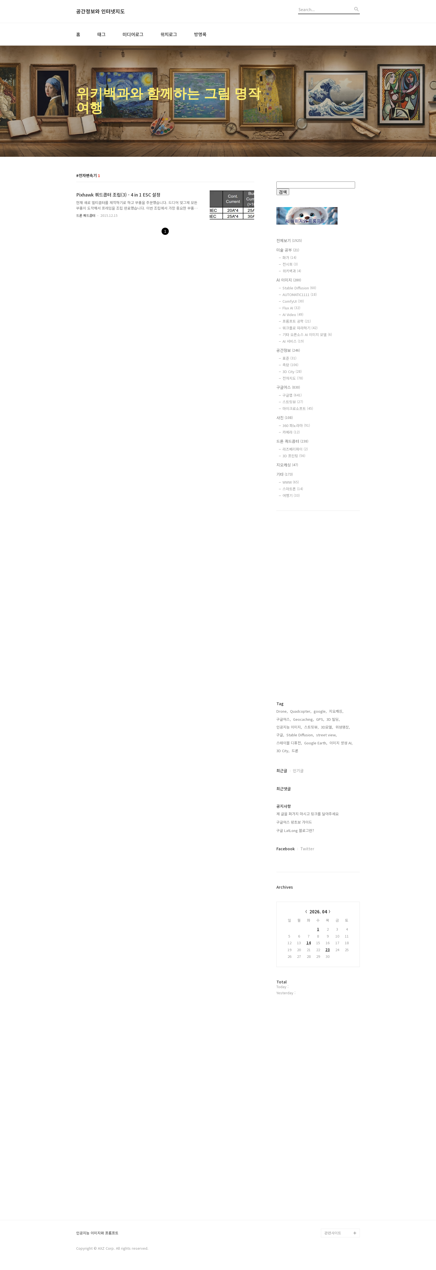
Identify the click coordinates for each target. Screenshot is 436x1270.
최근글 (281, 770)
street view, (326, 734)
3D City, (282, 750)
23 (327, 949)
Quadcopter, (300, 711)
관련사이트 (332, 1233)
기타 (284, 474)
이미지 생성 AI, (341, 742)
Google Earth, (315, 742)
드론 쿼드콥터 (85, 215)
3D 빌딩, (333, 719)
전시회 (290, 264)
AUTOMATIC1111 (300, 294)
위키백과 (292, 271)
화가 (289, 257)
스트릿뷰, (311, 727)
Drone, (282, 711)
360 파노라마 (296, 425)
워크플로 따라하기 (300, 327)
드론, (295, 750)
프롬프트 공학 (297, 321)
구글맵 (292, 395)
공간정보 (288, 350)
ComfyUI (293, 301)
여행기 (291, 495)
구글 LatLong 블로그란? (295, 830)
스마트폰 (293, 488)
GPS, (320, 719)
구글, (280, 734)
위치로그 (168, 34)
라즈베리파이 (295, 449)
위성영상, (342, 727)
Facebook (285, 848)
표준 (289, 358)
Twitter (307, 848)
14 (308, 942)
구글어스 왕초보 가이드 (294, 822)
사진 (284, 417)
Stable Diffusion (299, 287)
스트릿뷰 (293, 401)
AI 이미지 (288, 280)
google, (320, 711)
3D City (292, 371)
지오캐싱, (336, 711)
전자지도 (293, 378)
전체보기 (289, 240)
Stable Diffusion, (300, 734)
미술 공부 (287, 250)
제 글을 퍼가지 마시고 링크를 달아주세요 (307, 813)
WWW (291, 482)
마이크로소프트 (298, 408)
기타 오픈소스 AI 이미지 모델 (307, 334)
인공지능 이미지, (289, 727)
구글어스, (283, 719)
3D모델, (327, 727)
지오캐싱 (287, 465)
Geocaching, (303, 719)
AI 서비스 (293, 341)
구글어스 (288, 387)
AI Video (293, 314)
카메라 (291, 432)
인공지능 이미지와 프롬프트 (97, 1233)
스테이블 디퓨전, (289, 742)
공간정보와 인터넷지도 (100, 11)
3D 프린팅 (294, 455)
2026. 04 (318, 911)
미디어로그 (133, 34)
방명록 (200, 34)
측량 (290, 364)
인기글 (298, 770)
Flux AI (291, 307)
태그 (101, 34)
